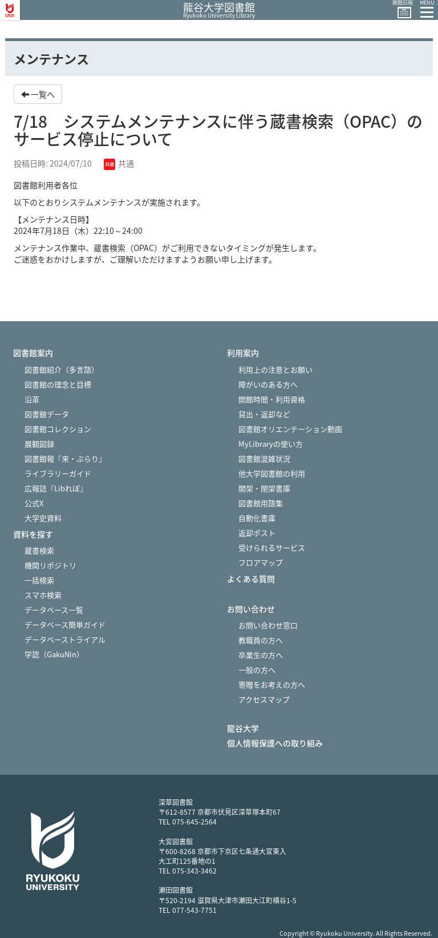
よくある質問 (251, 579)
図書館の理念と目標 (58, 384)
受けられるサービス (271, 547)
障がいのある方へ (268, 384)
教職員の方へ (260, 639)
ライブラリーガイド (58, 473)
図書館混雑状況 (264, 458)
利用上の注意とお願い (275, 369)
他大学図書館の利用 (271, 473)
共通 (119, 163)
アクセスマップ (264, 699)
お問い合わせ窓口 (268, 625)
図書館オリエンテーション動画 (290, 428)
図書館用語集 (260, 503)
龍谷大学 (243, 728)
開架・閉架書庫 (264, 488)
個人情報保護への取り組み (275, 743)
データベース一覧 (54, 609)
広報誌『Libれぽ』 (56, 488)
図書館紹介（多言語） (62, 369)
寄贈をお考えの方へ (271, 684)
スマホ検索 (43, 594)
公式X (34, 503)
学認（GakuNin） (54, 654)
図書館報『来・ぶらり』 (65, 458)
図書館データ (47, 414)
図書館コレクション (58, 428)
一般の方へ (256, 669)
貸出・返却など (264, 414)
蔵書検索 (39, 550)
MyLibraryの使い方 (270, 443)
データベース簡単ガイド (65, 624)
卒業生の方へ (260, 654)
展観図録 (39, 443)
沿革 (32, 399)
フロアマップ (260, 562)
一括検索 (39, 580)
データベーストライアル (65, 639)
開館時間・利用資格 (271, 399)
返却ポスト (256, 532)
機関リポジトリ (50, 565)
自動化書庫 (256, 517)
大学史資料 (43, 517)
